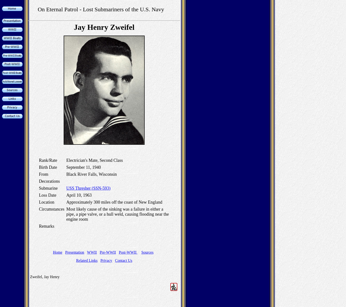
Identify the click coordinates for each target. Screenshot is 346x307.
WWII (92, 252)
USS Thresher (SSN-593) (88, 188)
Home (57, 252)
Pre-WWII (108, 252)
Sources (147, 252)
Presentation (74, 252)
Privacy (106, 260)
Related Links (87, 260)
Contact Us (123, 260)
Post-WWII (128, 252)
